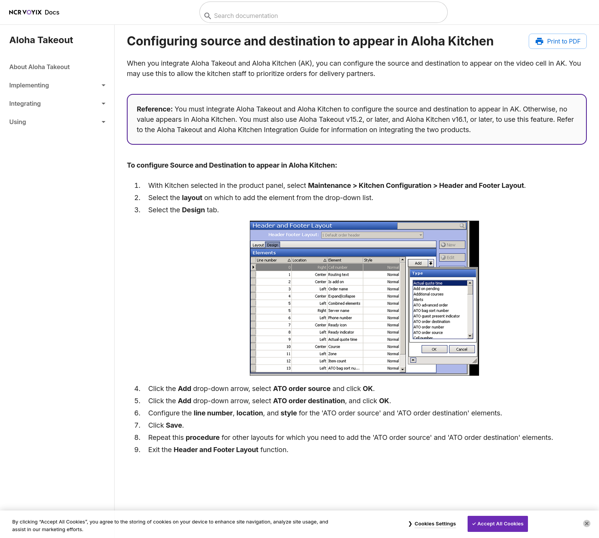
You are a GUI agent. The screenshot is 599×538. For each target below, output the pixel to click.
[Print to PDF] (558, 41)
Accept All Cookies (501, 523)
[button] (57, 85)
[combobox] (322, 16)
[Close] (586, 523)
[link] (57, 66)
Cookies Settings (435, 523)
